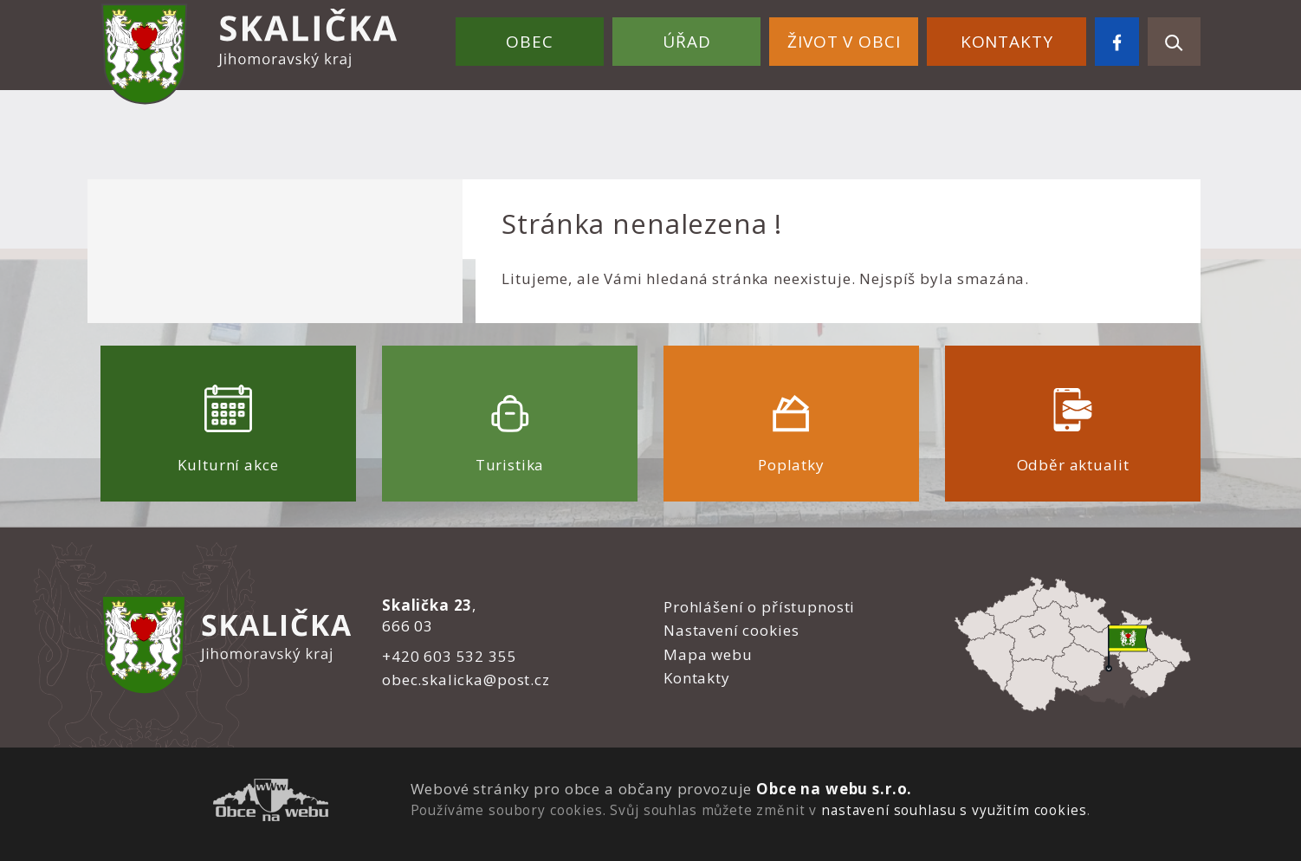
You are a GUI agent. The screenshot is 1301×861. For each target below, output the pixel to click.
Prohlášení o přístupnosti (759, 607)
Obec (529, 41)
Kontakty (1007, 41)
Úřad (686, 41)
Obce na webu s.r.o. (834, 789)
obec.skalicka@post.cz (466, 679)
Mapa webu (708, 654)
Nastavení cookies (731, 630)
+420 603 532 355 (449, 656)
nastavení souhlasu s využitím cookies (953, 809)
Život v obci (843, 41)
